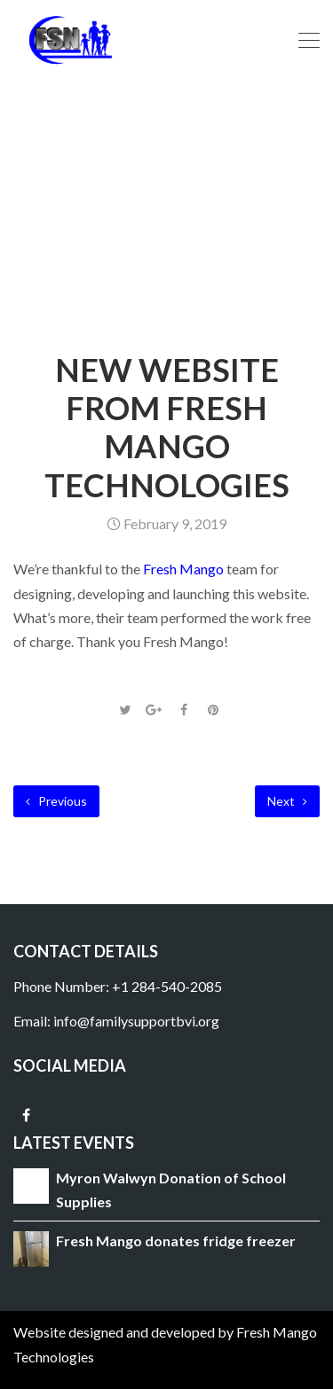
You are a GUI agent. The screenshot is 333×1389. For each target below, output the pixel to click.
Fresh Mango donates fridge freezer (176, 1240)
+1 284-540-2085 (167, 986)
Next (287, 800)
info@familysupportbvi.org (136, 1020)
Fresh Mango (183, 568)
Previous (56, 800)
